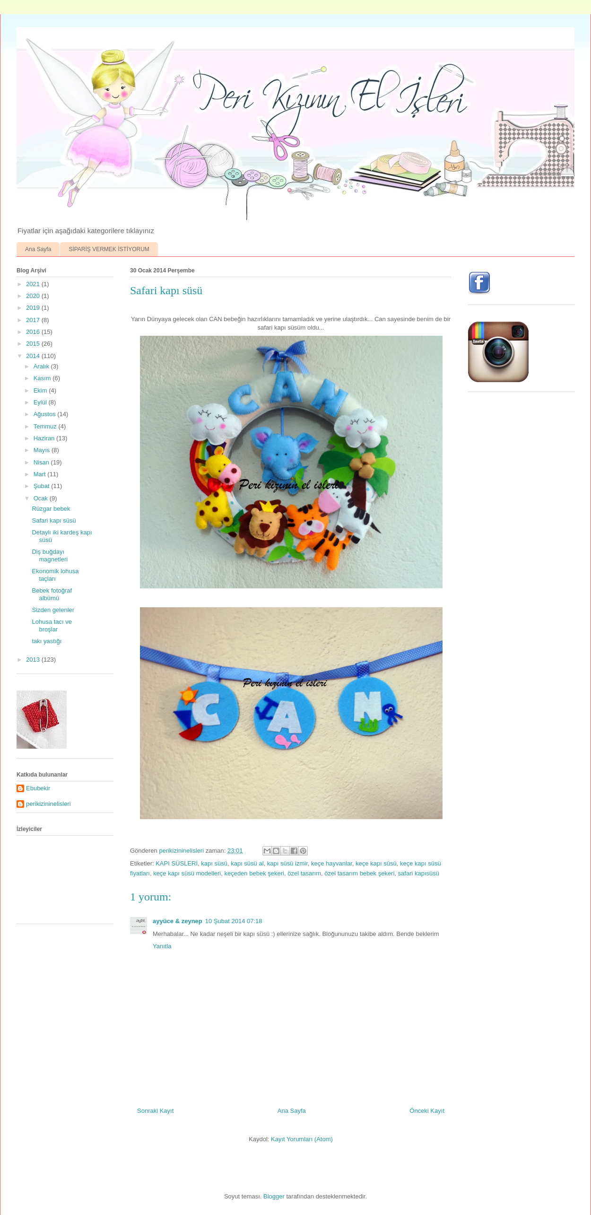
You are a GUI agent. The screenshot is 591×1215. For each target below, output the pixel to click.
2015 (34, 343)
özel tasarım (304, 873)
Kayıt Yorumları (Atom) (302, 1139)
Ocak (42, 498)
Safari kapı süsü (54, 520)
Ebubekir (38, 788)
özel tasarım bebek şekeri (359, 873)
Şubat (43, 485)
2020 (34, 295)
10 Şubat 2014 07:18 (233, 921)
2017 (34, 319)
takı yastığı (46, 641)
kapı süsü (214, 863)
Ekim (41, 390)
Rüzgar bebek (51, 508)
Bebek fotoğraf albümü (52, 594)
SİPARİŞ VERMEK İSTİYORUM (109, 249)
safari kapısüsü (418, 873)
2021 (34, 284)
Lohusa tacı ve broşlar (52, 625)
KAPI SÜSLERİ (177, 863)
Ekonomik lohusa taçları (55, 575)
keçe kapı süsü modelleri (187, 873)
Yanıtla (162, 946)
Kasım (43, 378)
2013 (34, 659)
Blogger (274, 1196)
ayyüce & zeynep (177, 921)
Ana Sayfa (38, 249)
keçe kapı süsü (376, 863)
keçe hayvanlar (331, 863)
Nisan (42, 462)
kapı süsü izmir (287, 863)
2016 (34, 331)
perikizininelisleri (48, 803)
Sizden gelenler (53, 609)
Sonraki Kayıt (155, 1110)
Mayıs (43, 450)
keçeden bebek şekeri (254, 873)
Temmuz (46, 426)
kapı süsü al (247, 863)
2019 (34, 307)
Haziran (45, 438)
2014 (34, 355)
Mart (41, 474)
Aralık (42, 366)
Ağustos (46, 414)
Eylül (41, 402)
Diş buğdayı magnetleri (50, 555)
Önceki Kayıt (426, 1110)
